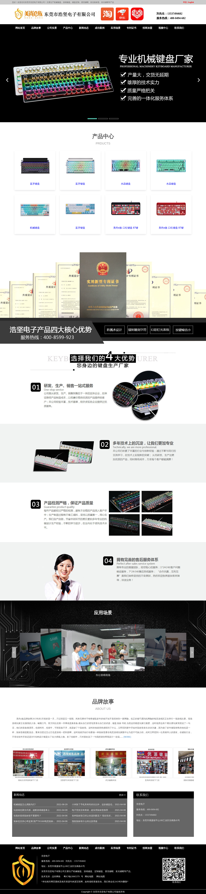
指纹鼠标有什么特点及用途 (84, 821)
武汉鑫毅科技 (111, 780)
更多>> (122, 795)
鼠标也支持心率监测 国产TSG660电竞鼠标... (34, 821)
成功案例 (100, 28)
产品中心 (68, 28)
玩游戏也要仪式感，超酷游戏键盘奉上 (32, 810)
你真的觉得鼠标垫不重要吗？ (27, 816)
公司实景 (52, 28)
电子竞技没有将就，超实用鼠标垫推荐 (90, 810)
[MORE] (127, 737)
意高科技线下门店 (153, 780)
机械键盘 (35, 227)
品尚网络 (56, 876)
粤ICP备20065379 (72, 876)
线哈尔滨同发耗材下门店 (29, 780)
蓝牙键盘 (35, 183)
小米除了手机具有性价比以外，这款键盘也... (93, 804)
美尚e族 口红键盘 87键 (125, 227)
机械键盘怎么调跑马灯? (25, 804)
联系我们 (179, 28)
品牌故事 (36, 28)
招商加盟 (147, 28)
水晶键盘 (126, 183)
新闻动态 (84, 28)
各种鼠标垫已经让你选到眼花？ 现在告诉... (92, 816)
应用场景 (115, 28)
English (191, 2)
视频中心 (163, 28)
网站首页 (20, 28)
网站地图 (89, 876)
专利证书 (131, 28)
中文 (185, 2)
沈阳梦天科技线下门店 (70, 780)
